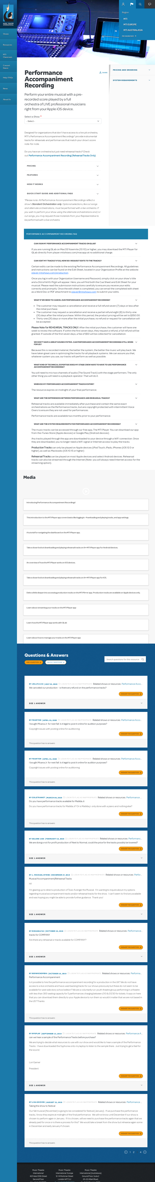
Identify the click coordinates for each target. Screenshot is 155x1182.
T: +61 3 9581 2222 (90, 1174)
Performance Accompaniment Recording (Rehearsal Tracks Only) (62, 155)
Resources (7, 45)
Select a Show (32, 116)
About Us (7, 99)
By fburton (35, 714)
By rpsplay (34, 1021)
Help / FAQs (8, 77)
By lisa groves (37, 1089)
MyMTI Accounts (123, 4)
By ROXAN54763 (36, 921)
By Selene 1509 (36, 830)
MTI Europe (130, 24)
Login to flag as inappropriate (76, 679)
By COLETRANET (37, 790)
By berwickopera (38, 962)
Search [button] (140, 4)
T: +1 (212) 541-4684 (38, 1171)
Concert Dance (6, 66)
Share (105, 72)
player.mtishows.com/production (49, 272)
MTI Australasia (133, 30)
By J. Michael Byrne (39, 865)
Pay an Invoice (128, 36)
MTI (125, 18)
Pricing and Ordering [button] (125, 70)
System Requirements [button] (125, 80)
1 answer (37, 698)
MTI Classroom (7, 55)
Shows (6, 34)
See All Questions (54, 662)
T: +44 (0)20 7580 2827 (64, 1168)
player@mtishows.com (83, 291)
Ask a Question (32, 662)
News (5, 88)
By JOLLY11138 (36, 679)
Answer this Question (130, 688)
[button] (131, 4)
